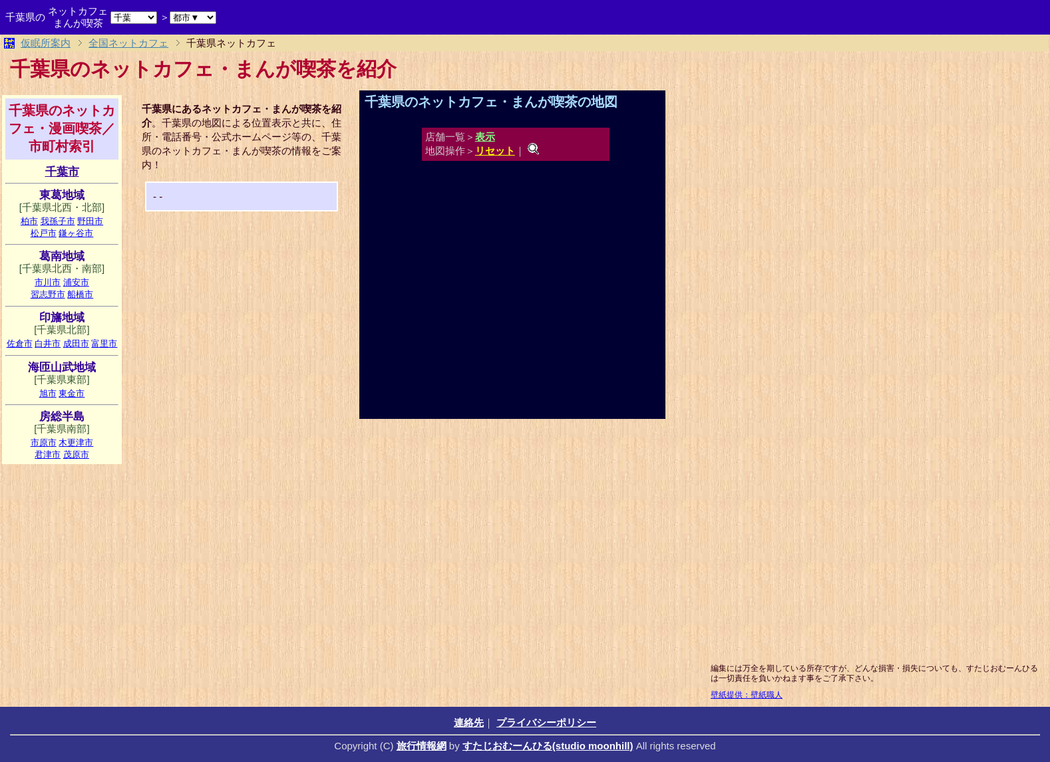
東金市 (72, 393)
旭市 (48, 393)
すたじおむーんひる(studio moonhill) (547, 745)
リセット (495, 150)
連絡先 (469, 722)
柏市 (29, 221)
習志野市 (48, 294)
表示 (485, 136)
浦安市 (76, 282)
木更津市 (76, 442)
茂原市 (76, 454)
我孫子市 (58, 221)
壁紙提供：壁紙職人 (747, 694)
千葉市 (62, 172)
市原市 (44, 442)
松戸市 (44, 233)
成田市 (76, 343)
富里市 (104, 343)
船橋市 (80, 294)
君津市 (48, 454)
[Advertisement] (235, 311)
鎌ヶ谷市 (76, 233)
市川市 (48, 282)
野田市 (90, 221)
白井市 (48, 343)
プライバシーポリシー (546, 722)
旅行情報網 (421, 745)
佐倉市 (20, 343)
